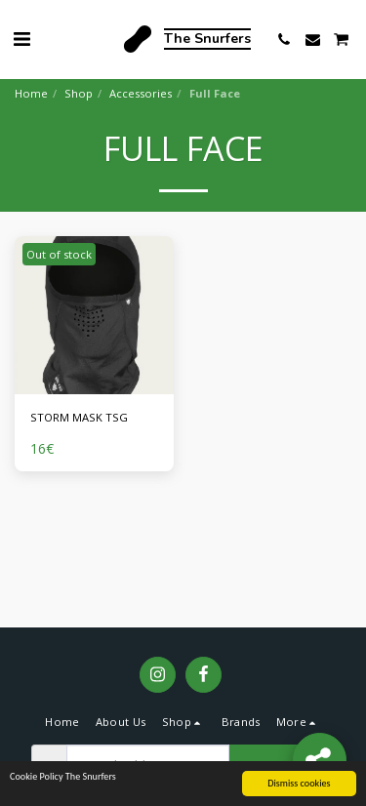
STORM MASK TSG (79, 417)
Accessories (140, 93)
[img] (94, 315)
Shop (78, 93)
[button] (21, 39)
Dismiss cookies (298, 784)
